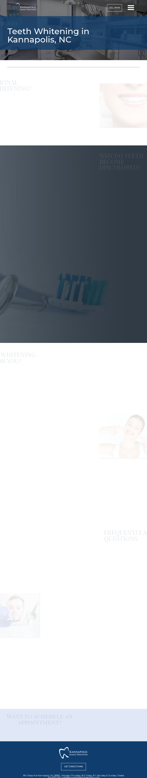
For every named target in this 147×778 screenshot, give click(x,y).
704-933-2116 (17, 502)
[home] (24, 8)
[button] (131, 8)
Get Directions (73, 766)
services (21, 64)
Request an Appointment (14, 508)
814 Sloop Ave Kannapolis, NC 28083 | (42, 775)
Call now (114, 8)
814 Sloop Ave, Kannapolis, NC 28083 (19, 499)
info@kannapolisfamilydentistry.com (114, 686)
